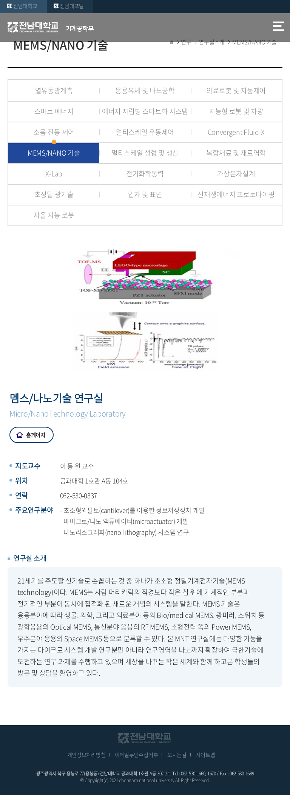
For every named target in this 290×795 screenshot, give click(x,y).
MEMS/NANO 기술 (54, 153)
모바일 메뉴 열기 (278, 27)
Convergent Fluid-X (236, 132)
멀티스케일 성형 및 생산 (145, 153)
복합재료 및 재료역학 (236, 153)
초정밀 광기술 (54, 194)
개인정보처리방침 (86, 754)
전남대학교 (25, 5)
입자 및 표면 (145, 194)
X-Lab (53, 173)
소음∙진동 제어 (53, 132)
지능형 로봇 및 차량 (236, 111)
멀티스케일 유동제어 (145, 132)
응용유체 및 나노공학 (145, 90)
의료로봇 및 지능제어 (236, 90)
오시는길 (177, 754)
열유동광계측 (54, 90)
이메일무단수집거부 (136, 754)
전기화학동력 (145, 173)
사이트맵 (205, 754)
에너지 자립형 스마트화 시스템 (145, 111)
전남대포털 (72, 5)
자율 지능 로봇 (54, 215)
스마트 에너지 (54, 111)
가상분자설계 (236, 173)
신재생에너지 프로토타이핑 (236, 194)
